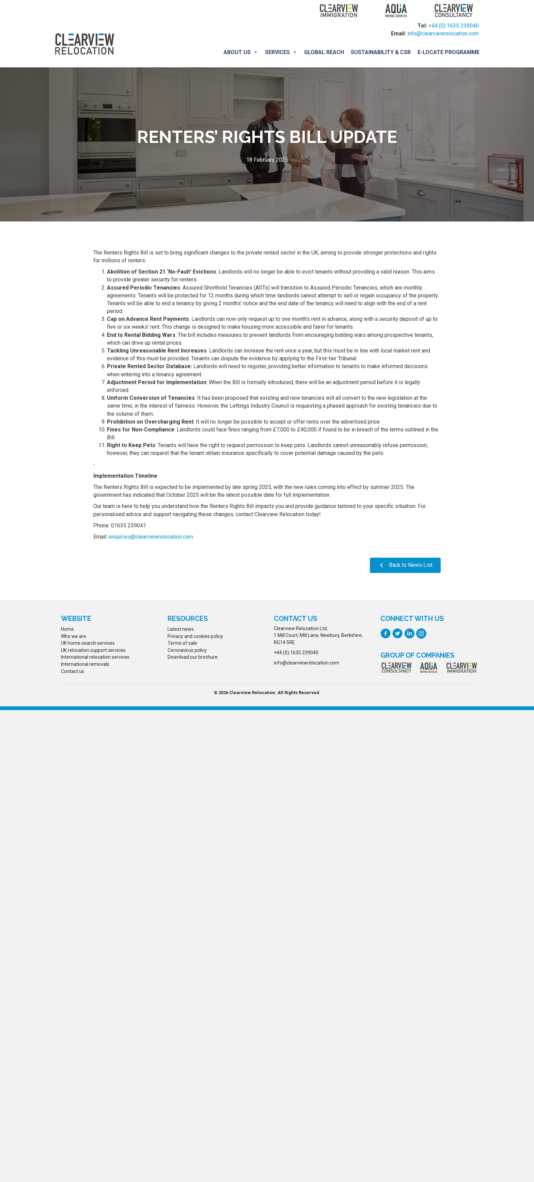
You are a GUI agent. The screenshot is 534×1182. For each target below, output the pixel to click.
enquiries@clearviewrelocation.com (151, 535)
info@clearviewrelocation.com (443, 34)
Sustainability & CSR (380, 51)
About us (240, 51)
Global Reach (323, 51)
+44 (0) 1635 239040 (453, 26)
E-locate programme (448, 51)
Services (280, 51)
